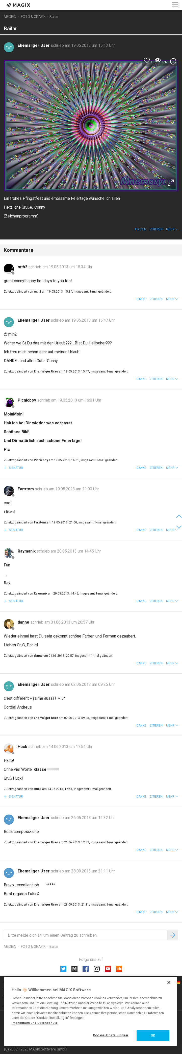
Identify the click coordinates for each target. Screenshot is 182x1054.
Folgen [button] (140, 229)
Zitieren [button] (156, 229)
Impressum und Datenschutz (35, 1023)
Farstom (26, 489)
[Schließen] (168, 982)
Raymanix (27, 551)
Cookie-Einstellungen (110, 1035)
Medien (10, 17)
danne (24, 622)
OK (153, 1035)
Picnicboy (27, 400)
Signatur (15, 468)
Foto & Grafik (33, 17)
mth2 (23, 267)
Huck (23, 746)
